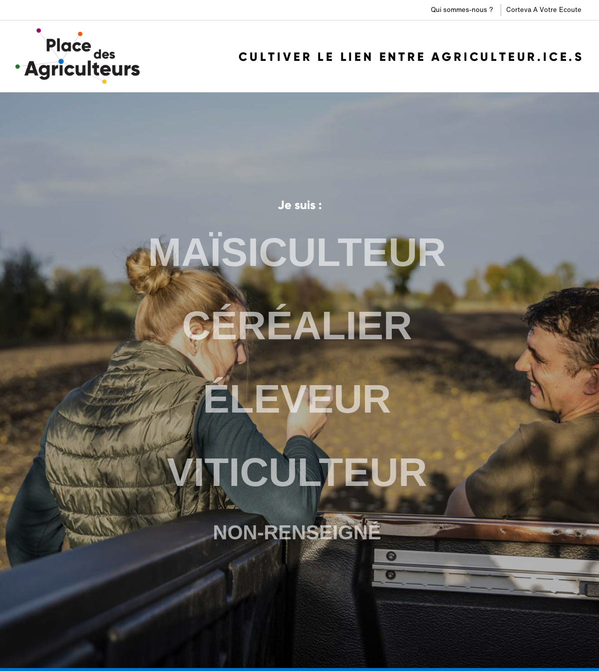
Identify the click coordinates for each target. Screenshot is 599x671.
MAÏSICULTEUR (296, 254)
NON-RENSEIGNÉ (297, 530)
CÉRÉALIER (297, 327)
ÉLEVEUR (297, 399)
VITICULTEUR (297, 471)
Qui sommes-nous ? (462, 9)
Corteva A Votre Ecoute (544, 9)
